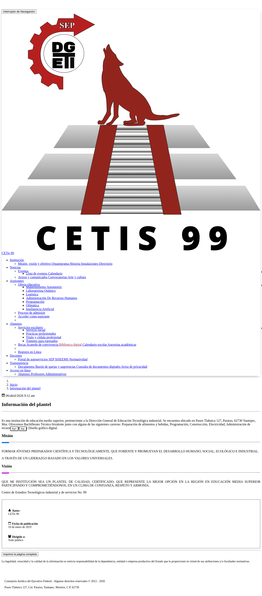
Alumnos (24, 374)
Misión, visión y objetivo (35, 263)
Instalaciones (90, 263)
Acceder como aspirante (34, 316)
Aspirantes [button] (17, 281)
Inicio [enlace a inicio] (13, 384)
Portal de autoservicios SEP (36, 359)
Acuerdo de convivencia (42, 344)
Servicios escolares (30, 327)
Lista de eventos (37, 273)
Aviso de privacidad (134, 366)
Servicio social (35, 330)
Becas (22, 344)
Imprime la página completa (20, 554)
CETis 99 (8, 253)
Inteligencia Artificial (40, 309)
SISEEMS (62, 359)
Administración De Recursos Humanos (51, 298)
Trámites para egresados (42, 341)
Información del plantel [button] (25, 388)
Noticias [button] (15, 267)
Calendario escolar (95, 344)
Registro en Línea (29, 352)
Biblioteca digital (71, 344)
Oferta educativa (29, 284)
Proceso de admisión (31, 312)
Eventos (23, 271)
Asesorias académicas (122, 344)
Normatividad (78, 359)
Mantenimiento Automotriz (44, 287)
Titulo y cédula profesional (43, 337)
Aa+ (14, 428)
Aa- (23, 428)
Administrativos (55, 374)
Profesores (38, 374)
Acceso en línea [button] (20, 370)
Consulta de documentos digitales (98, 366)
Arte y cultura (77, 277)
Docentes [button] (16, 355)
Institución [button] (17, 260)
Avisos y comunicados (33, 277)
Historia (75, 263)
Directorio (105, 263)
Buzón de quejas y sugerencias (55, 366)
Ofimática (32, 305)
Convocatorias (58, 277)
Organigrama (61, 263)
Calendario (55, 273)
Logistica (32, 294)
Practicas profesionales (41, 333)
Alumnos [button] (16, 323)
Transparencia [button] (19, 363)
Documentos (26, 366)
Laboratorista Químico (41, 290)
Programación (35, 301)
